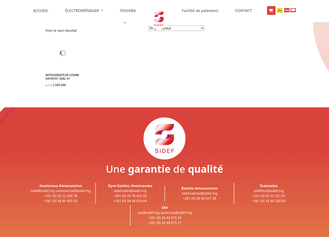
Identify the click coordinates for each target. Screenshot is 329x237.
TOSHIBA (128, 10)
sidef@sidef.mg (43, 190)
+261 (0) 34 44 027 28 (199, 198)
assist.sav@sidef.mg (176, 212)
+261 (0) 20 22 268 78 (60, 196)
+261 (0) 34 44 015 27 (164, 222)
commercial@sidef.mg (73, 190)
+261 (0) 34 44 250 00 (268, 201)
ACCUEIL (40, 10)
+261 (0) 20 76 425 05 (130, 196)
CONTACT (243, 10)
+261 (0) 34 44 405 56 (60, 201)
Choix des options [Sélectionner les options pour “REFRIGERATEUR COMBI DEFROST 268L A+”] (60, 94)
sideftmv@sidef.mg (268, 190)
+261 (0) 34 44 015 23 (164, 217)
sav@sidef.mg (148, 212)
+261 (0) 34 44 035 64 (130, 201)
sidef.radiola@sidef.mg (199, 193)
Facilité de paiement (200, 10)
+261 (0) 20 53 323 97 (268, 196)
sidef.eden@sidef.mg (130, 190)
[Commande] (176, 28)
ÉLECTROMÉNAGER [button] (82, 10)
